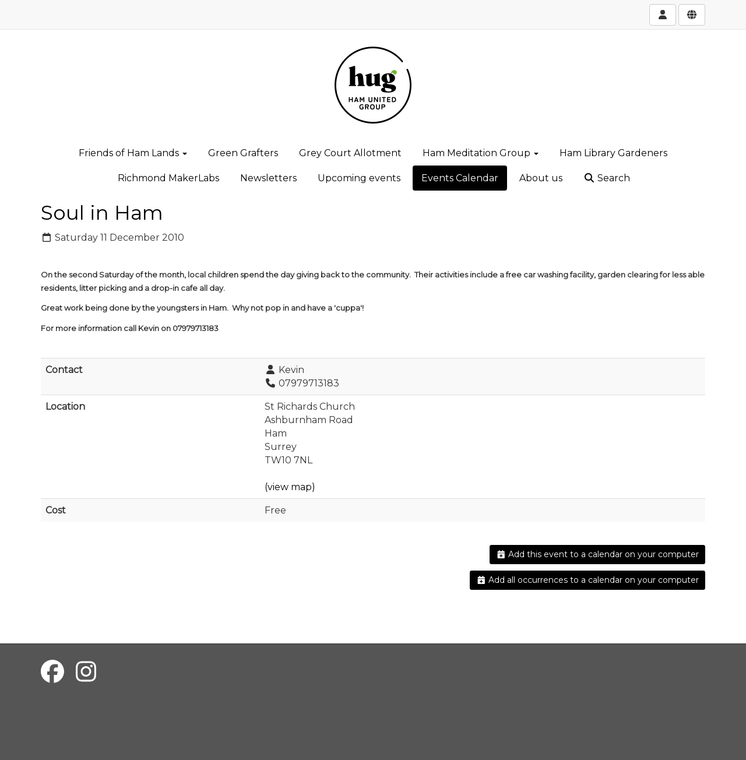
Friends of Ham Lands (133, 153)
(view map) (290, 486)
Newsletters (268, 178)
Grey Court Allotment (350, 153)
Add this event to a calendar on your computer (597, 554)
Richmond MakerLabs (168, 178)
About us (540, 178)
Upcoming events (359, 178)
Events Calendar (459, 178)
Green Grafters (243, 153)
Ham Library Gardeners (613, 153)
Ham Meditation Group (481, 153)
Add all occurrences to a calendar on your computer (587, 580)
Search (606, 178)
